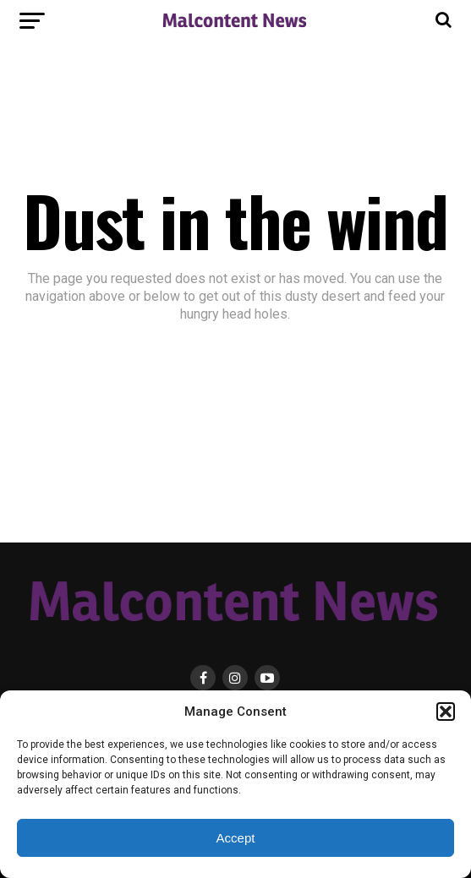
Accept (235, 838)
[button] (445, 711)
